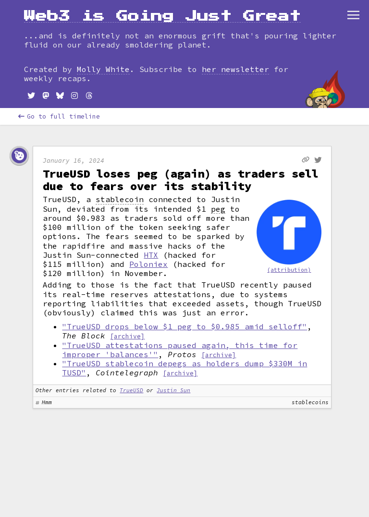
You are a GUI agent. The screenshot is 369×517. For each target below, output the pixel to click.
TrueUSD (131, 390)
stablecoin (120, 199)
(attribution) (289, 269)
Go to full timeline (59, 116)
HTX (151, 255)
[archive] (127, 336)
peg (218, 209)
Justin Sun (173, 390)
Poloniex (148, 264)
